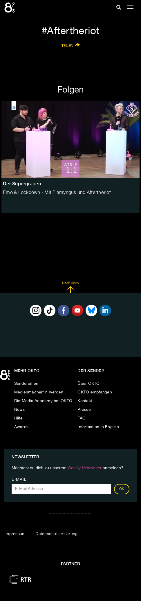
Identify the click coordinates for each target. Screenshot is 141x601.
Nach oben (70, 287)
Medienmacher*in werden (39, 392)
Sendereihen (26, 384)
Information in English (98, 427)
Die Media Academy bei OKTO (43, 401)
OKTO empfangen (94, 392)
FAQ (81, 418)
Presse (84, 410)
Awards (21, 427)
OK (121, 489)
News (19, 410)
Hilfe (18, 418)
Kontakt (84, 401)
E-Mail (19, 480)
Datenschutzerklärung (56, 534)
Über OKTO (88, 384)
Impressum (15, 534)
